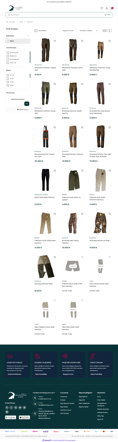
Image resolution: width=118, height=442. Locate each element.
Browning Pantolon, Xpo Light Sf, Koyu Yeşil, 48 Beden (100, 155)
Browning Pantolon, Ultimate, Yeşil (72, 155)
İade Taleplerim (84, 403)
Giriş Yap (100, 416)
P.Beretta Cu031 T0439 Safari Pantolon (45, 242)
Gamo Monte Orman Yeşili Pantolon (99, 285)
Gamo (91, 281)
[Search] (59, 14)
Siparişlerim (83, 397)
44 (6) (12, 82)
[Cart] (111, 8)
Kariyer (63, 400)
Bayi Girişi (64, 407)
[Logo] (51, 8)
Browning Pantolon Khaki (44, 284)
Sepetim (82, 400)
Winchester (38, 65)
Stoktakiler (42, 31)
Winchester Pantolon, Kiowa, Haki (45, 112)
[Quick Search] (14, 104)
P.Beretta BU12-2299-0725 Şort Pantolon (72, 285)
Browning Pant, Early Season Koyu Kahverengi (100, 112)
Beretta (64, 194)
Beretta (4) (13, 56)
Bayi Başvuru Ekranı (67, 403)
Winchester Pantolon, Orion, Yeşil (72, 69)
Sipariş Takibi (83, 407)
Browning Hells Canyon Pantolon (70, 242)
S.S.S (99, 397)
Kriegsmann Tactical (41, 194)
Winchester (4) (15, 59)
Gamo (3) (13, 63)
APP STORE (64, 413)
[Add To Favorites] (55, 41)
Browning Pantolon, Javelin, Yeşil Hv (72, 112)
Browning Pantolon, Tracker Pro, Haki (45, 155)
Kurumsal (63, 397)
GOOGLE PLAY (65, 410)
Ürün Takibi (101, 400)
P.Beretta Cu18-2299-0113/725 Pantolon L (98, 199)
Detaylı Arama (22, 109)
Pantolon (30, 22)
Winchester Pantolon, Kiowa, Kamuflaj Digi (100, 69)
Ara (26, 104)
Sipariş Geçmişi (103, 409)
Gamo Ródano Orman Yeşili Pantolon (44, 328)
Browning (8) (14, 52)
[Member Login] (106, 8)
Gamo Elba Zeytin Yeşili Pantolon (70, 328)
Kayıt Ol (100, 419)
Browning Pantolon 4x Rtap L (100, 241)
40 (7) (12, 75)
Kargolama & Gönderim (101, 404)
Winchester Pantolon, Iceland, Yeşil (45, 69)
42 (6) (12, 78)
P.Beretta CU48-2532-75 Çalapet (71, 199)
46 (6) (12, 85)
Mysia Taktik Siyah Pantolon (45, 197)
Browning (65, 108)
